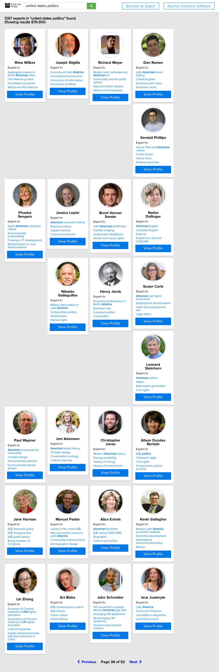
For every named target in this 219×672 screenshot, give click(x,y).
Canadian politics (124, 260)
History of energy (175, 344)
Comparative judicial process (28, 435)
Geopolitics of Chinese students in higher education (81, 521)
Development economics (77, 80)
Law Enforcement (21, 609)
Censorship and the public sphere (134, 83)
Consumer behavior (125, 174)
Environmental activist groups (80, 351)
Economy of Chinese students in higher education (81, 513)
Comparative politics (74, 256)
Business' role (122, 256)
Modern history (180, 336)
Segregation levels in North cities (27, 78)
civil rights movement (184, 244)
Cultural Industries (73, 526)
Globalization (69, 260)
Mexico (14, 525)
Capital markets (123, 170)
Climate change (71, 343)
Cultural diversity (123, 346)
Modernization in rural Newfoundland (75, 176)
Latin (18, 597)
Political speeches (21, 174)
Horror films (17, 170)
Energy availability (175, 340)
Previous (86, 643)
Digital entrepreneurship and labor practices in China (79, 532)
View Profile (31, 104)
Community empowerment (130, 434)
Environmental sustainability (79, 166)
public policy (72, 431)
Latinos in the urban (128, 423)
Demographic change (126, 438)
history (120, 514)
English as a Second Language (29, 261)
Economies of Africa (74, 88)
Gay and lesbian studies (128, 87)
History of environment (178, 348)
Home (109, 659)
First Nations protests (23, 87)
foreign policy (73, 427)
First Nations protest (23, 83)
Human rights (69, 264)
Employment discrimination (181, 248)
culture (21, 336)
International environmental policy (31, 521)
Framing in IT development (78, 170)
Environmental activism (76, 347)
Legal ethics (171, 256)
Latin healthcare (180, 163)
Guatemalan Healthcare (179, 170)
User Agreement (133, 659)
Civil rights (16, 348)
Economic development (25, 517)
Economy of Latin (77, 76)
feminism (176, 423)
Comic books (18, 166)
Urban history (121, 522)
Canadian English (21, 253)
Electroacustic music (177, 84)
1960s (14, 340)
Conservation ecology (127, 342)
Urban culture (121, 518)
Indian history (128, 334)
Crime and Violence (22, 601)
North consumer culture (82, 162)
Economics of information (77, 84)
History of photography (127, 91)
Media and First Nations (25, 91)
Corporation (120, 264)
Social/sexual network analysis (183, 525)
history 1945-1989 (178, 427)
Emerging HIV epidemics (180, 517)
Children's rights (20, 427)
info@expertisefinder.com (90, 659)
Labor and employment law (181, 252)
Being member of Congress (79, 435)
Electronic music (174, 88)
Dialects (15, 257)
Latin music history (182, 76)
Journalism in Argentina (25, 605)
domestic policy (74, 423)
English (21, 249)
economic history (130, 162)
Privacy (119, 659)
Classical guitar (173, 80)
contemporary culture (129, 510)
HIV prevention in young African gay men (184, 512)
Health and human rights (179, 175)
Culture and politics (176, 435)
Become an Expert (140, 6)
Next (136, 643)
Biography (170, 431)
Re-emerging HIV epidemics (182, 521)
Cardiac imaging (174, 167)
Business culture (123, 166)
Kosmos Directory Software (189, 6)
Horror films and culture (31, 162)
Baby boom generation (25, 344)
